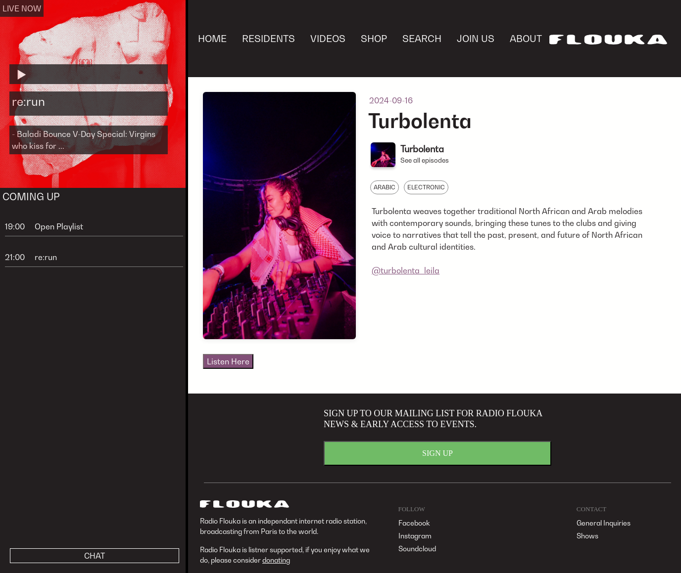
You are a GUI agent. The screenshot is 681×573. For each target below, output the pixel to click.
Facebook (414, 523)
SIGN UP (437, 453)
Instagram (415, 535)
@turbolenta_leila (405, 270)
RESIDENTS (268, 38)
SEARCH (421, 38)
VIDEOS (327, 38)
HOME (212, 38)
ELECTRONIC (426, 187)
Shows (587, 535)
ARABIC (384, 187)
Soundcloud (417, 548)
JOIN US (475, 38)
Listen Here (228, 361)
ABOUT (526, 38)
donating (276, 560)
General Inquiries (604, 523)
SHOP (374, 38)
